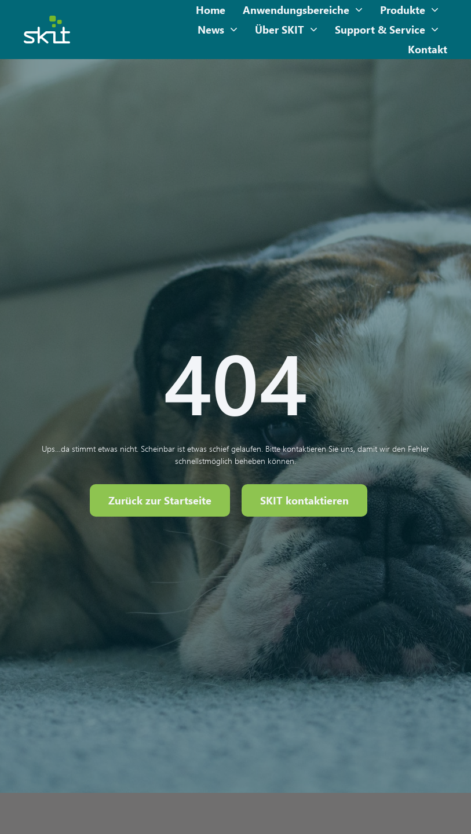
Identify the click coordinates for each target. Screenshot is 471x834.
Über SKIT (286, 29)
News (218, 29)
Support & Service (387, 29)
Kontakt (427, 49)
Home (210, 10)
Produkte (409, 10)
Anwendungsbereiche (303, 10)
